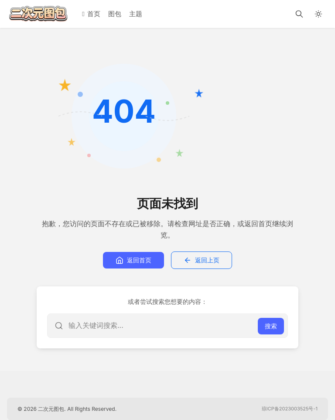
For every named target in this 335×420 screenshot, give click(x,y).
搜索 (271, 325)
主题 (135, 14)
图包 (114, 14)
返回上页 (201, 260)
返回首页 (133, 260)
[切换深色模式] (318, 14)
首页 (91, 14)
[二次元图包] (38, 14)
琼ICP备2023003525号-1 (290, 409)
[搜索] (299, 14)
